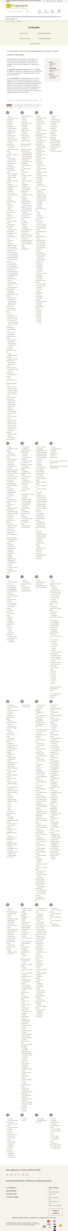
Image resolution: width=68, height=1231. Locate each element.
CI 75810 (39, 289)
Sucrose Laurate (27, 1079)
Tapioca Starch (12, 726)
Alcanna (10, 184)
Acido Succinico (12, 423)
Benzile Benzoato (27, 153)
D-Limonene (54, 645)
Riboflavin (11, 1145)
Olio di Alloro (40, 743)
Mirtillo (10, 731)
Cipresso (39, 205)
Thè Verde (39, 950)
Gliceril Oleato (41, 503)
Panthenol (54, 726)
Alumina (10, 207)
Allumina (10, 205)
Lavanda (53, 599)
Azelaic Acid (11, 130)
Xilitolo (25, 1118)
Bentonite (11, 277)
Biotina (25, 177)
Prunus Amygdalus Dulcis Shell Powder (12, 837)
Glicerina (39, 492)
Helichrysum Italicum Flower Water (11, 455)
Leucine (53, 680)
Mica (9, 803)
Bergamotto (26, 203)
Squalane (25, 1067)
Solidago (25, 1048)
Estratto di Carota (13, 476)
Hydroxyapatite (12, 605)
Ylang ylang (40, 1118)
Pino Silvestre (55, 748)
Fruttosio (25, 485)
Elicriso (10, 452)
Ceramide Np (40, 193)
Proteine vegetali (56, 837)
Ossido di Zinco (41, 871)
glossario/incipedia (44, 33)
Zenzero (53, 1118)
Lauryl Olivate (55, 598)
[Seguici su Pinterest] (55, 1)
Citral (38, 212)
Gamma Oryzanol (41, 457)
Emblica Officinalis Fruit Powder (11, 212)
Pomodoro (54, 794)
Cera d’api (40, 179)
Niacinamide (26, 705)
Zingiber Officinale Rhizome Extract (55, 1125)
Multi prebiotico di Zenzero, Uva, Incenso (12, 825)
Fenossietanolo (27, 501)
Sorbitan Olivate (27, 1055)
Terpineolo (40, 1015)
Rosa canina (11, 924)
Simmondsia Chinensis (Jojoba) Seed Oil (26, 583)
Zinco (53, 1132)
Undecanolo (54, 924)
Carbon (39, 167)
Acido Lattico (11, 339)
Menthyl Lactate (12, 801)
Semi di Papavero (27, 973)
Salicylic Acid (12, 388)
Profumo (53, 727)
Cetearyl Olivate (41, 194)
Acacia (10, 116)
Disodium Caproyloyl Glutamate (53, 131)
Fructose (25, 487)
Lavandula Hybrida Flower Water (54, 603)
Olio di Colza (40, 885)
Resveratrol (11, 922)
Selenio (25, 955)
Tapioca (39, 1004)
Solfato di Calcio (27, 908)
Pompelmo (54, 825)
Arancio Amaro (12, 247)
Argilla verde (11, 282)
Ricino (10, 908)
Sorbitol (25, 1058)
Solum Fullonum (12, 284)
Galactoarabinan (41, 454)
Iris (9, 580)
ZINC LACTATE (55, 1138)
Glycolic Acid (11, 422)
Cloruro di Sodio (41, 224)
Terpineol (39, 1016)
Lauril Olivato (55, 596)
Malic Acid (11, 147)
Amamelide (11, 332)
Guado (39, 546)
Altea (9, 198)
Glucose (39, 558)
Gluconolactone (41, 497)
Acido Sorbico (12, 401)
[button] (56, 1211)
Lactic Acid (11, 341)
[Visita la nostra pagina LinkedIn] (61, 1)
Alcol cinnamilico (13, 322)
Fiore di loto (26, 504)
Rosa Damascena (13, 929)
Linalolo (53, 646)
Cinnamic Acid (12, 320)
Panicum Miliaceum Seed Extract (11, 813)
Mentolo (10, 796)
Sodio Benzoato (27, 987)
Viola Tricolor (11, 1136)
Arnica (10, 285)
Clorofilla (39, 287)
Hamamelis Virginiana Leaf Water (11, 336)
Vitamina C (11, 1146)
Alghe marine (12, 177)
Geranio (39, 511)
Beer (24, 182)
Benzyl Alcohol (12, 303)
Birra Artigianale (27, 181)
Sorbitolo (25, 1056)
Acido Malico (11, 146)
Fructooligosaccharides (27, 494)
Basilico (25, 132)
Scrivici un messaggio (55, 1205)
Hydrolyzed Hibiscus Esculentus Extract (12, 596)
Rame (9, 917)
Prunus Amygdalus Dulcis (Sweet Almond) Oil (12, 843)
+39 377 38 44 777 (54, 1201)
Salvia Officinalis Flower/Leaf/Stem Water (26, 943)
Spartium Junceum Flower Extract (39, 543)
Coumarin (39, 270)
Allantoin (10, 191)
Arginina (10, 408)
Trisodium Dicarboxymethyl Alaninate (40, 995)
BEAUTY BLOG (24, 33)
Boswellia (25, 228)
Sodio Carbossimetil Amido (25, 992)
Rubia (9, 950)
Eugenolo (10, 550)
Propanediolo (55, 822)
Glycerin (39, 494)
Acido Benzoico (12, 298)
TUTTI (9, 105)
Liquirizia (54, 587)
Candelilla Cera (41, 146)
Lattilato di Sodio (56, 655)
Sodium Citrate (41, 285)
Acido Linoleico (12, 343)
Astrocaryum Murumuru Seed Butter (11, 310)
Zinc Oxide (40, 872)
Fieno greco (26, 447)
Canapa (39, 128)
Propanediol (54, 824)
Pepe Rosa (54, 705)
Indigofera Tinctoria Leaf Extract (10, 624)
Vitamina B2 (11, 1143)
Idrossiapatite (12, 603)
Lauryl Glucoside (56, 592)
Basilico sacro (26, 137)
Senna (24, 1081)
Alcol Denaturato (13, 174)
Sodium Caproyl (55, 657)
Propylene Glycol (41, 534)
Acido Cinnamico (13, 318)
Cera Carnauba (41, 259)
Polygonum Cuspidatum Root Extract (55, 787)
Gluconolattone (41, 496)
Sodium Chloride (41, 226)
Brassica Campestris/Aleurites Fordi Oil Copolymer (27, 234)
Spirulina (25, 1060)
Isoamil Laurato (12, 636)
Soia (24, 920)
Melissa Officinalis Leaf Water (11, 717)
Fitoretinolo (26, 480)
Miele (9, 806)
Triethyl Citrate (41, 992)
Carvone (39, 317)
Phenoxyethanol (27, 503)
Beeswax (39, 182)
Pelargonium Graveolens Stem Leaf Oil (40, 518)
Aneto (9, 242)
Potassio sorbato (56, 813)
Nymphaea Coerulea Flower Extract (25, 513)
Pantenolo (54, 724)
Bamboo (25, 126)
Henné (53, 447)
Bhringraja (26, 160)
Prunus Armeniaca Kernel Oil (40, 740)
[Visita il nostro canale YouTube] (53, 1)
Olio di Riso (40, 780)
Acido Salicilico (12, 387)
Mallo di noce (12, 853)
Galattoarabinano (42, 452)
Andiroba (10, 346)
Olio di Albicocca (41, 731)
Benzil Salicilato (27, 156)
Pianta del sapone (56, 738)
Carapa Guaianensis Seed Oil (12, 350)
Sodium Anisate (12, 392)
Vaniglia (10, 1118)
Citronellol (40, 221)
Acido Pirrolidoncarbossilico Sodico (13, 154)
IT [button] (43, 1)
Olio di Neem (40, 775)
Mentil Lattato (12, 799)
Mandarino (11, 766)
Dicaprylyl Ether (55, 121)
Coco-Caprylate (41, 245)
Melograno (11, 705)
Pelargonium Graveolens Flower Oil (40, 527)
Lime (52, 580)
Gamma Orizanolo (42, 455)
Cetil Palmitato (41, 198)
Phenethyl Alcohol (13, 369)
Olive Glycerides (41, 890)
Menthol (10, 797)
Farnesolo (25, 454)
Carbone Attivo (41, 165)
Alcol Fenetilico (12, 367)
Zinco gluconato (56, 1146)
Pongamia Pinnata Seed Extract (53, 802)
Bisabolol (25, 186)
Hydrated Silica (27, 980)
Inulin (9, 629)
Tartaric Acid (11, 161)
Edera (9, 447)
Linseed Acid (12, 1157)
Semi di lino (26, 960)
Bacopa (25, 121)
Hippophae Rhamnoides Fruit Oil (40, 898)
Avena (9, 435)
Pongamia (54, 799)
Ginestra (39, 539)
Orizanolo (39, 858)
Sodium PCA (11, 158)
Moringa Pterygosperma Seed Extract (12, 820)
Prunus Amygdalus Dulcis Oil (12, 832)
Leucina (53, 678)
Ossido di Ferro (41, 705)
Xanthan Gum (41, 537)
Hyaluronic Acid (12, 140)
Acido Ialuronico (12, 139)
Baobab (25, 198)
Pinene (53, 857)
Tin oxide (39, 876)
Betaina (25, 224)
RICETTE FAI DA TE (25, 38)
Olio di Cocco (40, 759)
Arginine (10, 409)
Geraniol (39, 461)
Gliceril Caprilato (42, 499)
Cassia (39, 170)
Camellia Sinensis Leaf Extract (39, 957)
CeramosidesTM (41, 189)
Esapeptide (11, 560)
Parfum (53, 729)
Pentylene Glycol (41, 555)
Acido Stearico (12, 404)
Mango (10, 846)
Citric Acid (11, 137)
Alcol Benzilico (12, 301)
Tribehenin (40, 1011)
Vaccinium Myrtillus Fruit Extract (11, 740)
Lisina (53, 681)
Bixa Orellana (26, 188)
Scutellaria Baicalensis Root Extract (25, 952)
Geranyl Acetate (12, 434)
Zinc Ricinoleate (56, 1129)
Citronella (40, 215)
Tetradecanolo (41, 929)
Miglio (10, 810)
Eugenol (10, 551)
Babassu (25, 193)
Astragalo (11, 291)
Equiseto (10, 462)
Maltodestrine (12, 757)
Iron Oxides (40, 707)
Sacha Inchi (26, 1088)
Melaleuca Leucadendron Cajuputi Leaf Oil (40, 720)
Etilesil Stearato (12, 539)
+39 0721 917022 (53, 1198)
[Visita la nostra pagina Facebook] (47, 1)
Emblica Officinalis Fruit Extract (11, 217)
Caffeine (39, 126)
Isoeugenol (11, 641)
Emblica (10, 517)
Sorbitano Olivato (27, 1053)
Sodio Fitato (26, 1036)
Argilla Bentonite (13, 275)
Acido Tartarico (12, 160)
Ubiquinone (40, 257)
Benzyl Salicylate (27, 158)
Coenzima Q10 (41, 256)
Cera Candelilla (41, 140)
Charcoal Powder (41, 168)
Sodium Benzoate (27, 988)
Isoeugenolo (11, 639)
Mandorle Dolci (12, 829)
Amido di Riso (12, 362)
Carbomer (39, 161)
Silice (24, 978)
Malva (9, 761)
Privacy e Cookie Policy (29, 1224)
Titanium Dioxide (27, 175)
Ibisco (10, 592)
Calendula (40, 277)
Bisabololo (25, 184)
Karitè (38, 580)
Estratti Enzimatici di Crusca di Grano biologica (12, 469)
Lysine (53, 683)
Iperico (10, 631)
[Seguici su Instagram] (58, 1)
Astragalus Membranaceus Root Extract (12, 294)
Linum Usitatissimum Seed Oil (26, 969)
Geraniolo (39, 459)
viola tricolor (11, 1141)
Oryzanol (39, 860)
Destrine (53, 116)
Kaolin (10, 280)
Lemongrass (54, 620)
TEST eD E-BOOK (35, 43)
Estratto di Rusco (13, 511)
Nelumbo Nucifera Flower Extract (25, 508)
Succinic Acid (12, 425)
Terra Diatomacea (42, 908)
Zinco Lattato (55, 1136)
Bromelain (11, 240)
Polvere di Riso (55, 719)
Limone (53, 634)
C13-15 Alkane (40, 121)
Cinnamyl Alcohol (13, 324)
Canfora (39, 320)
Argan (9, 353)
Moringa (10, 817)
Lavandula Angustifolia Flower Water (55, 608)
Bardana (25, 212)
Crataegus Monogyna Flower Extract (26, 473)
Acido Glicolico (12, 420)
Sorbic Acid (11, 402)
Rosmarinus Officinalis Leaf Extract (11, 946)
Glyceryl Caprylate (42, 501)
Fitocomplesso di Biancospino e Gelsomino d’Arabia (26, 462)
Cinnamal (39, 201)
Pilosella (53, 743)
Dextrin (53, 118)
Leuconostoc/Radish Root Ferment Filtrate (55, 688)
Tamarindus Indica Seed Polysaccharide (39, 917)
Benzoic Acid (11, 299)
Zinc (52, 1134)
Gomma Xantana (41, 536)
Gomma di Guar (41, 447)
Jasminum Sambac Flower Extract (25, 467)
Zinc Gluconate (55, 1148)
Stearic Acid (11, 406)
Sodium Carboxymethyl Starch (25, 997)
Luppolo (53, 650)
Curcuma (39, 271)
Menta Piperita (12, 782)
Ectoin (10, 565)
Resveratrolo (11, 920)
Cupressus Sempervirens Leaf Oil (40, 208)
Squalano (25, 1065)
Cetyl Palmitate (41, 200)
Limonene (54, 643)
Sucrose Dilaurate (56, 151)
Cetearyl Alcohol (12, 317)
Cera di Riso (40, 184)
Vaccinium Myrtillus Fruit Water (11, 734)
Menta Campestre (13, 790)
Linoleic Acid (12, 345)
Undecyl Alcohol (55, 926)
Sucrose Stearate (27, 1102)
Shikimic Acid (12, 428)
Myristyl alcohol (41, 931)
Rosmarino (11, 934)
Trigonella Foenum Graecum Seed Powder (26, 450)
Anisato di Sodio (12, 390)
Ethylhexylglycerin (12, 537)
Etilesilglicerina (12, 534)
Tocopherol (40, 985)
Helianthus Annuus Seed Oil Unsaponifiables (40, 471)
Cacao (38, 116)
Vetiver (10, 1131)
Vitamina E (11, 1151)
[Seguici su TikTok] (50, 1)
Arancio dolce (12, 263)
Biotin (24, 179)
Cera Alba (39, 181)
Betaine (25, 119)
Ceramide (39, 191)
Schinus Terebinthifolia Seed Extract (55, 708)
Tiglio (38, 920)
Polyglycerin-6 (55, 834)
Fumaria (25, 496)
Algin (9, 179)
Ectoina (10, 564)
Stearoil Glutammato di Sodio (25, 1041)
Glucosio (39, 557)
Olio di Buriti (40, 754)
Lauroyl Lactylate (56, 659)
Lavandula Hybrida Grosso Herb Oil (55, 617)
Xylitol (24, 1120)
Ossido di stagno (42, 874)
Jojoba (24, 580)
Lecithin (53, 676)
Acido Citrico (11, 135)
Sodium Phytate (27, 1037)
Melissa (10, 714)
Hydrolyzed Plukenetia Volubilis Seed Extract (26, 1091)
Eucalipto (10, 544)
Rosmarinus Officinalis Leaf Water (11, 941)
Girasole (39, 464)
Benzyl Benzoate (27, 154)
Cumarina (39, 268)
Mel (9, 808)
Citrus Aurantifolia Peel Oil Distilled (55, 583)
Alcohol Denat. (12, 175)
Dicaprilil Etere (55, 119)
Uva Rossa (54, 908)
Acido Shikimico (12, 427)
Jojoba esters (26, 587)
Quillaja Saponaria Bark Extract (39, 306)
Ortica (38, 862)
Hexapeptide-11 (12, 562)
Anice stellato (12, 411)
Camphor (39, 322)
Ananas (10, 228)
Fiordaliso (25, 517)
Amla (9, 208)
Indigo (10, 620)
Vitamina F (11, 1155)
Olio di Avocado (41, 748)
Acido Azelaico (12, 128)
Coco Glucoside (41, 242)
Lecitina (53, 674)
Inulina (10, 627)
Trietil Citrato (40, 990)
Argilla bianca (12, 278)
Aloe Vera (10, 193)
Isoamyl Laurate (12, 638)
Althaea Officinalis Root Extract (11, 201)
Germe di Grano (41, 506)
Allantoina (11, 189)
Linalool (53, 648)
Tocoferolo (40, 983)
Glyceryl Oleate (41, 504)
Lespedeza (54, 629)
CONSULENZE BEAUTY (44, 38)
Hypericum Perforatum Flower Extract (12, 501)
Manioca (10, 724)
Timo (38, 967)
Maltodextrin (11, 759)
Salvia (24, 936)
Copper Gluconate (13, 919)
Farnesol (25, 455)
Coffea (38, 125)
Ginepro (39, 462)
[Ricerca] (18, 11)
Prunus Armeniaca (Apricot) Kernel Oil (41, 734)
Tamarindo (40, 913)
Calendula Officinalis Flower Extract (40, 280)
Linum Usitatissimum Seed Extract (26, 964)
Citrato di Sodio (41, 284)
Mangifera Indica (13, 851)
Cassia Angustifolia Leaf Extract (26, 1084)
